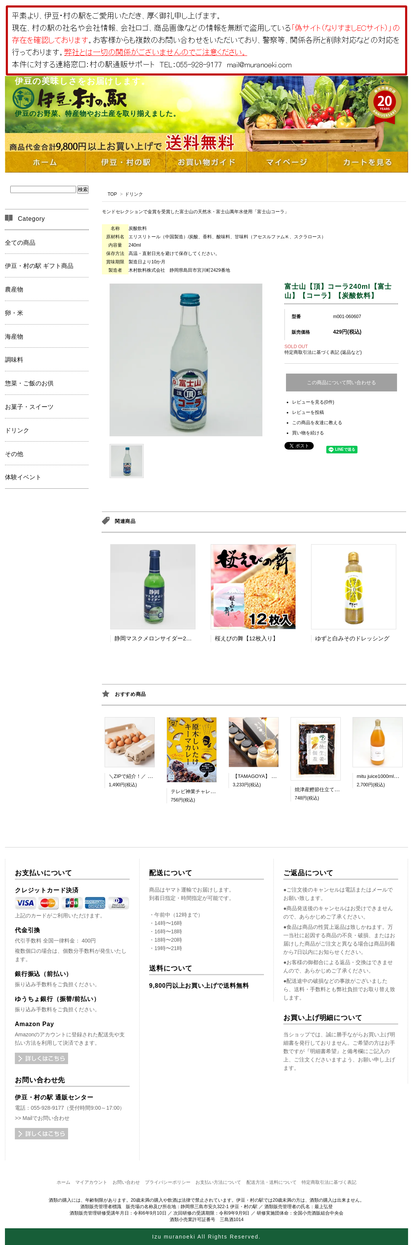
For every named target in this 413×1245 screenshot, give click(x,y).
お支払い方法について (218, 1182)
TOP (112, 194)
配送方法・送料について (271, 1182)
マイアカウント (91, 1182)
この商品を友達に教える (317, 422)
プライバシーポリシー (168, 1182)
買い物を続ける (308, 433)
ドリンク (134, 194)
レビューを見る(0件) (313, 402)
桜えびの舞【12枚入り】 (246, 638)
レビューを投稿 (308, 412)
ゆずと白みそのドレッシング (352, 638)
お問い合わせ (126, 1182)
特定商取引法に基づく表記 (329, 1182)
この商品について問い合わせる (341, 382)
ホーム (63, 1182)
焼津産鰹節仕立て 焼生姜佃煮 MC (332, 789)
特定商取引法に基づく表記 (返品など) (323, 352)
